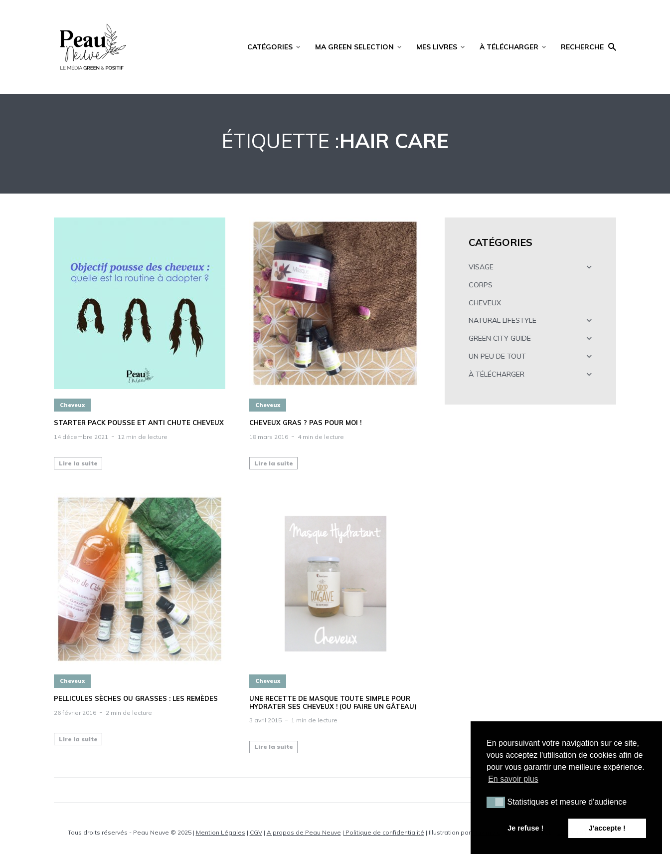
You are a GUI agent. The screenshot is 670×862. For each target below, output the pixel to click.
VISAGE (481, 266)
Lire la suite (78, 463)
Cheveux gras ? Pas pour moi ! (305, 423)
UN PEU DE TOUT (497, 356)
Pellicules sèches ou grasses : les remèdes (136, 698)
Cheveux (72, 405)
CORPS (481, 284)
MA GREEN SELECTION (354, 46)
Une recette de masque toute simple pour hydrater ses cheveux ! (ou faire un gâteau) (333, 702)
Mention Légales (220, 832)
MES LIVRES (436, 46)
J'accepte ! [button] (607, 828)
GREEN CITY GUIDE (500, 338)
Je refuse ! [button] (525, 828)
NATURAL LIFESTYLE (502, 320)
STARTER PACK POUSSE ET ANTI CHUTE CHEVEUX (139, 423)
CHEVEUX (485, 302)
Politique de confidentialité (384, 832)
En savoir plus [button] (513, 779)
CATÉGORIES (270, 46)
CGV (256, 832)
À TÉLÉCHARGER (509, 46)
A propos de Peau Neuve (304, 832)
